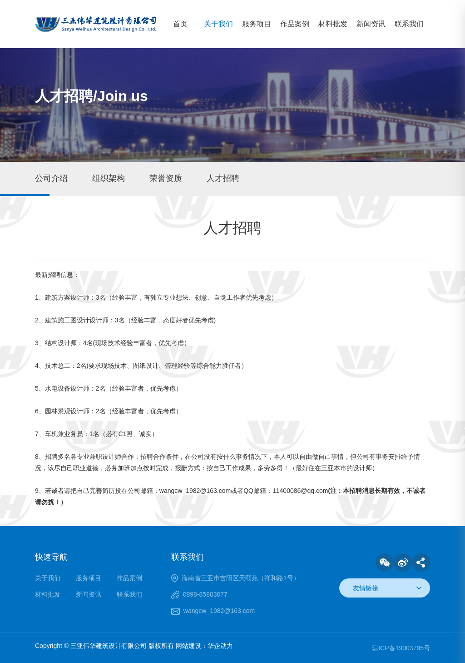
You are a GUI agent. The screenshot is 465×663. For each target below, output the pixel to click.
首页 (180, 24)
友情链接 (365, 588)
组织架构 (108, 178)
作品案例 (294, 24)
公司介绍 (51, 178)
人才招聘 (223, 178)
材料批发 (332, 24)
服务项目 (256, 24)
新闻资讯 (371, 24)
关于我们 (218, 24)
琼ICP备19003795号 (401, 648)
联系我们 (409, 24)
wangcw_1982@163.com (219, 610)
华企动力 (220, 645)
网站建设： (192, 645)
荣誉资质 (165, 178)
